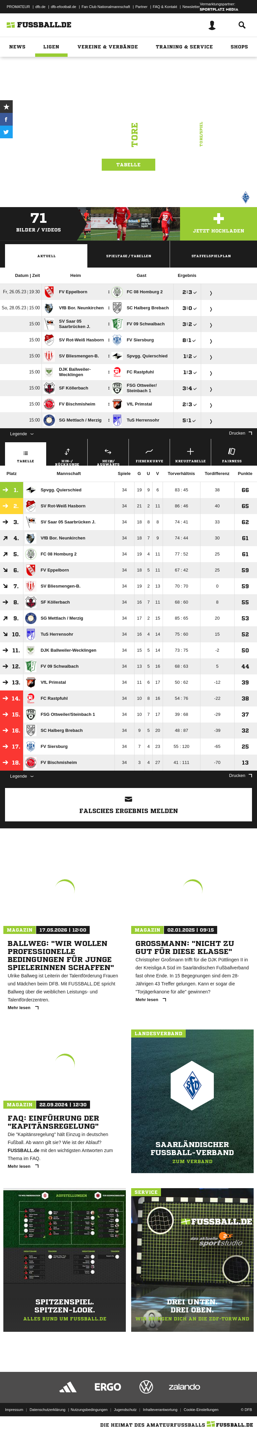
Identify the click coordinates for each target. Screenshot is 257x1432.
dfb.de (40, 7)
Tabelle (128, 164)
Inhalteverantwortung (160, 1410)
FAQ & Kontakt (165, 7)
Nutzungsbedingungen (89, 1410)
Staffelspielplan (211, 256)
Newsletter (191, 7)
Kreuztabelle (190, 454)
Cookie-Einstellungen (201, 1410)
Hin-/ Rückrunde (67, 456)
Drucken (240, 433)
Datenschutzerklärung (47, 1410)
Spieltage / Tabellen (128, 256)
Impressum (14, 1410)
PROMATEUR (18, 7)
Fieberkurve (149, 454)
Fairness (232, 454)
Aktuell (46, 256)
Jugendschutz (125, 1410)
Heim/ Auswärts (108, 456)
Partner (142, 7)
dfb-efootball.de (63, 7)
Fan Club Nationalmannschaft (106, 7)
